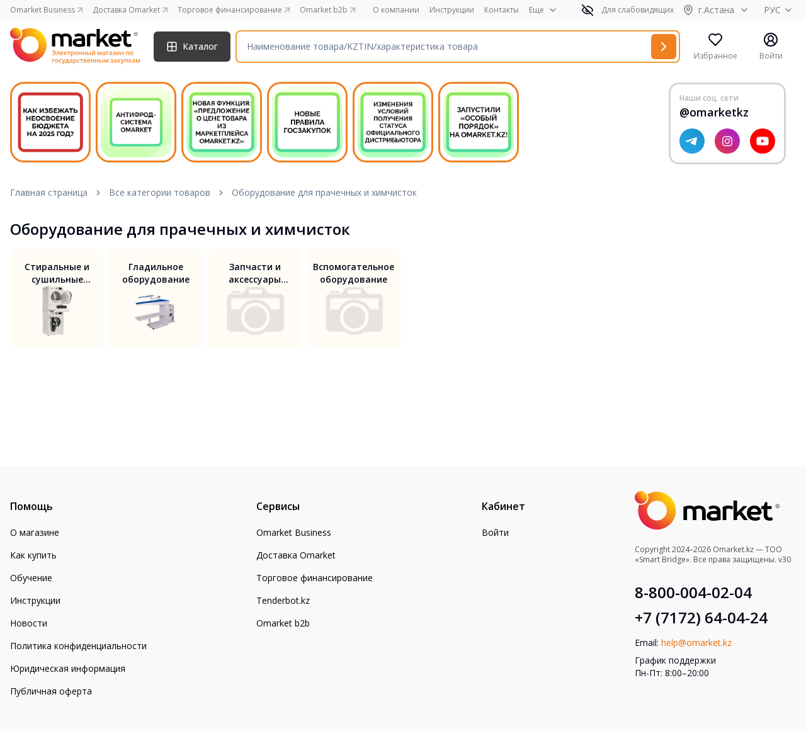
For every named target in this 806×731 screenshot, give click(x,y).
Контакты (501, 10)
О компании (396, 10)
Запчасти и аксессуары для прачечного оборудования (254, 273)
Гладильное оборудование (156, 273)
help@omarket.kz (696, 643)
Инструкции (451, 10)
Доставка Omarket (296, 555)
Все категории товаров (159, 192)
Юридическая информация (67, 668)
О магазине (34, 532)
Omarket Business (293, 532)
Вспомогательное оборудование (353, 273)
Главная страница (49, 192)
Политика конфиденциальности (78, 646)
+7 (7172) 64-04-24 (701, 618)
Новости (28, 623)
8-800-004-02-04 (693, 592)
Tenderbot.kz (283, 600)
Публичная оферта (51, 691)
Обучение (31, 578)
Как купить (33, 555)
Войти (495, 532)
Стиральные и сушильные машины (57, 273)
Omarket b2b (283, 623)
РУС (780, 10)
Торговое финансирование (314, 578)
